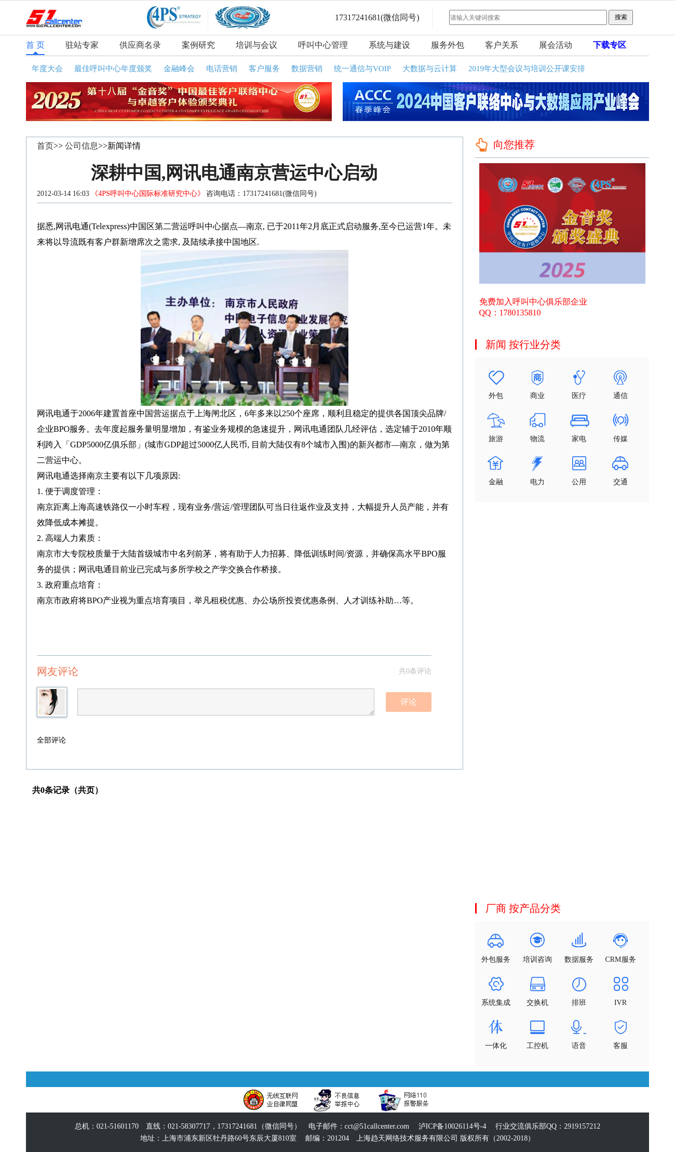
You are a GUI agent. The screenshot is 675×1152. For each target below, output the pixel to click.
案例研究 (198, 45)
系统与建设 (389, 45)
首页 (45, 145)
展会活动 (555, 45)
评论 (408, 701)
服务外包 (447, 45)
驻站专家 (82, 45)
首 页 (35, 45)
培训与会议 (256, 45)
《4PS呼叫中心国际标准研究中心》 (148, 193)
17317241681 (358, 17)
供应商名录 (140, 45)
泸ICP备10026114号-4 (453, 1126)
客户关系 (501, 45)
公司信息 (81, 145)
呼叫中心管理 (323, 45)
